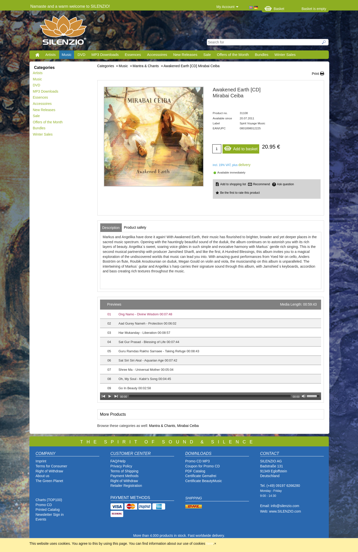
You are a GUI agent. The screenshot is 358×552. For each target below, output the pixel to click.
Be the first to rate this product (240, 192)
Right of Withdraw (49, 471)
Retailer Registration (126, 486)
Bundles (261, 54)
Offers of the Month (233, 54)
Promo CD (44, 505)
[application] (210, 350)
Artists (50, 54)
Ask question (285, 184)
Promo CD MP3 (197, 461)
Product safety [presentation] (135, 227)
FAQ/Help (118, 461)
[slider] (210, 396)
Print (315, 74)
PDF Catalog (195, 471)
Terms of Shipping (124, 471)
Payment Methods (125, 476)
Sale (207, 54)
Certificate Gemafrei (200, 476)
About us (42, 476)
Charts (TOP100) (49, 500)
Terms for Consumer (51, 466)
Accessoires (157, 54)
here (209, 544)
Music (66, 54)
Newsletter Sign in (50, 515)
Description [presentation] (111, 228)
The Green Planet (49, 481)
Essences (133, 54)
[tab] (111, 227)
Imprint (41, 461)
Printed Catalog (48, 510)
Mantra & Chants (162, 426)
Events (41, 519)
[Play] (110, 396)
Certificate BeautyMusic (203, 481)
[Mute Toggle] (304, 396)
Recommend (261, 184)
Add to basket (241, 147)
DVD (82, 54)
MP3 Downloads (105, 54)
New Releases (185, 54)
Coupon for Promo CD (202, 466)
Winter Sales (285, 54)
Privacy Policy (121, 466)
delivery (244, 165)
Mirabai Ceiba (188, 426)
